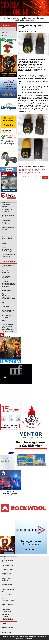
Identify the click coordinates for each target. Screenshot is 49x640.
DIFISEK (5, 321)
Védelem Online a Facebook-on (8, 216)
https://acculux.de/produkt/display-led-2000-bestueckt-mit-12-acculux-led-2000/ (31, 169)
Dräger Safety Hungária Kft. (6, 579)
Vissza (45, 177)
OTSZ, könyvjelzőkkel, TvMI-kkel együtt (7, 249)
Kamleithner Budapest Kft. (6, 610)
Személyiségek (38, 18)
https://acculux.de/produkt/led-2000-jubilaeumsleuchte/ (29, 173)
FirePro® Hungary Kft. (8, 590)
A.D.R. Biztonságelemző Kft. (7, 560)
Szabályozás (19, 20)
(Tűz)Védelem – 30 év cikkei (8, 266)
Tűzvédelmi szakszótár (6, 277)
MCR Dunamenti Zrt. (7, 584)
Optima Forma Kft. (8, 632)
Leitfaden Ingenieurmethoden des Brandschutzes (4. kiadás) (8, 284)
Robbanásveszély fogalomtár (8, 271)
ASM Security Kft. (7, 569)
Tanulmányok (26, 18)
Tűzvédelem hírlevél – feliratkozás (6, 222)
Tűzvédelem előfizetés (6, 205)
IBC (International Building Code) (8, 310)
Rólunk (5, 636)
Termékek (4, 35)
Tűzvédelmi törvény (8, 233)
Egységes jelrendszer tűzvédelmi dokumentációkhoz (8, 296)
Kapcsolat (28, 638)
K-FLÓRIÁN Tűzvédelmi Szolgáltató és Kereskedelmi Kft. (8, 617)
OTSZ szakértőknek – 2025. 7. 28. (8, 255)
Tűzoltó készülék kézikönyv (7, 210)
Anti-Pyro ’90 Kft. (7, 566)
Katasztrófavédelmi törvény (8, 228)
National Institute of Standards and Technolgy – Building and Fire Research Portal (8, 328)
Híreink (7, 18)
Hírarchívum (5, 32)
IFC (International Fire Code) (8, 316)
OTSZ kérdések (7, 290)
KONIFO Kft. (6, 623)
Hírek (3, 29)
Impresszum (14, 636)
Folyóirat (15, 18)
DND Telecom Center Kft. (6, 574)
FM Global (5, 306)
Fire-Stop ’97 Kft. (7, 595)
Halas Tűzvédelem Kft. (8, 604)
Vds (3, 302)
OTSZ (4, 244)
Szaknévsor (30, 20)
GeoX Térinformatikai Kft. (8, 599)
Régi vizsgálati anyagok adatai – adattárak (7, 238)
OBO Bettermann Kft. (7, 628)
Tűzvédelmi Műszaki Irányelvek (8, 260)
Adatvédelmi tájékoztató (28, 636)
